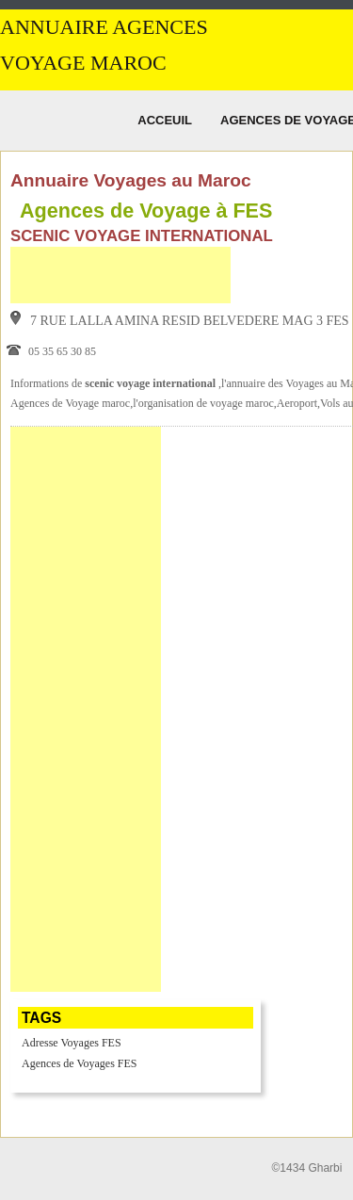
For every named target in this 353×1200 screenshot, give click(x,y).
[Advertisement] (120, 275)
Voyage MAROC (83, 63)
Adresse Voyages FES (71, 1042)
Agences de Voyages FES (79, 1063)
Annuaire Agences (104, 27)
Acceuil (164, 120)
